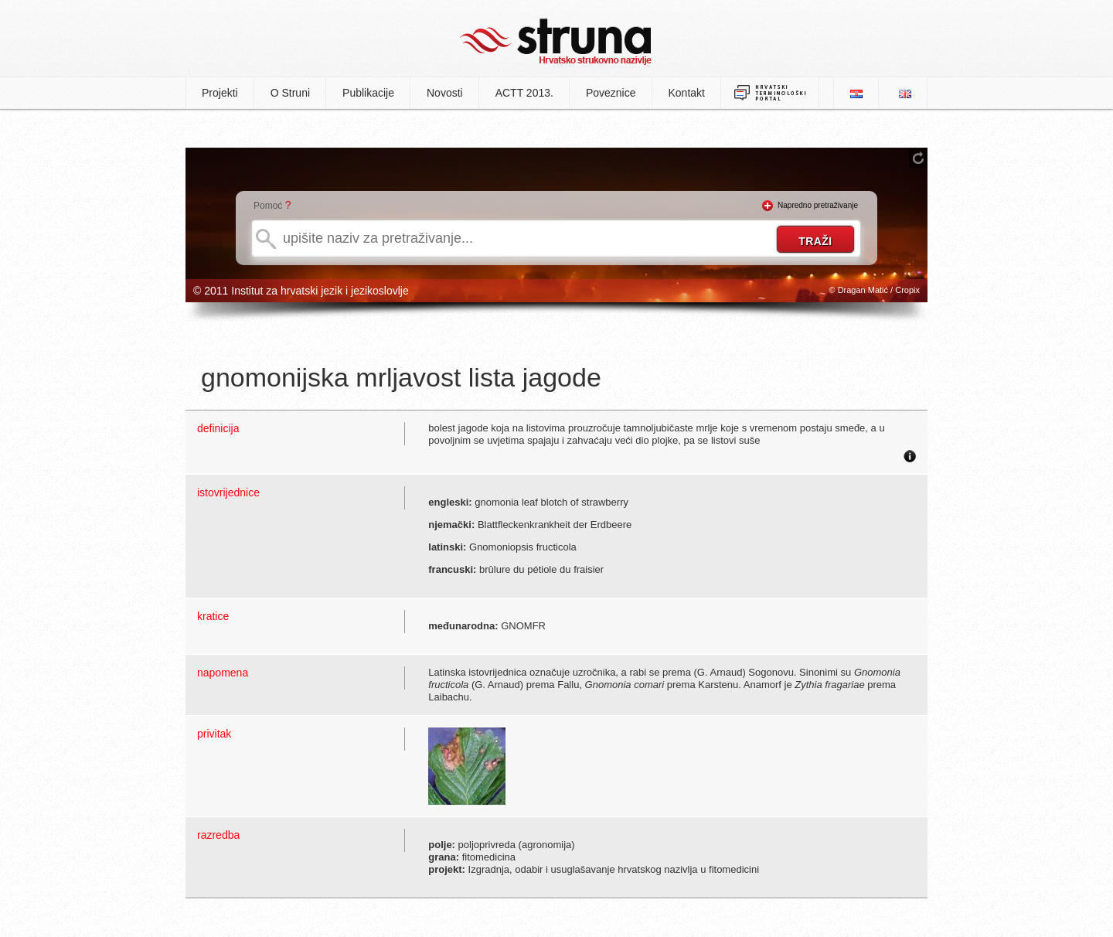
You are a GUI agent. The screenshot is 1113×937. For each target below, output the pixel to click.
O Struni (290, 93)
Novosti (445, 93)
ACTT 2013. (524, 93)
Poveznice (611, 93)
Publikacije (368, 93)
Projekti (220, 93)
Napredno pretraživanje (818, 205)
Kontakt (687, 93)
